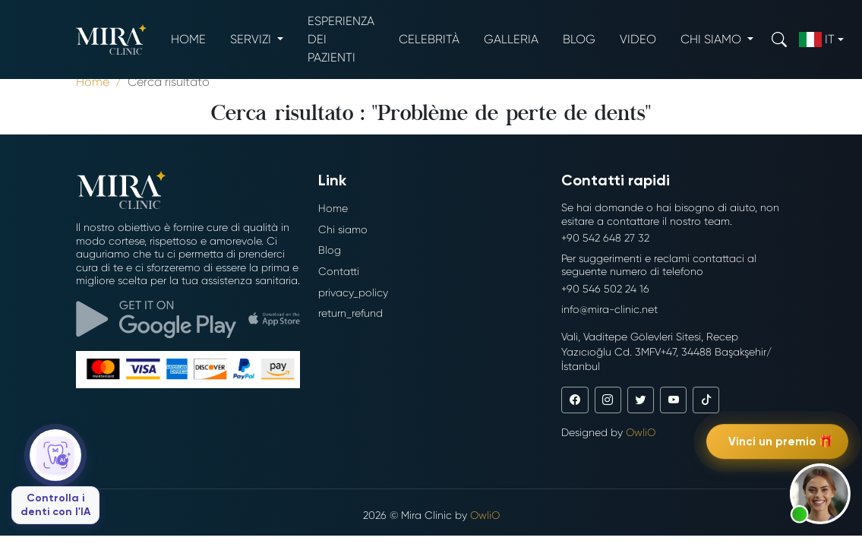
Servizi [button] (252, 39)
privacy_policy (353, 292)
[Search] (779, 39)
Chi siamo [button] (712, 39)
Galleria (511, 39)
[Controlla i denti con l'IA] (55, 476)
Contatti (338, 271)
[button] (820, 493)
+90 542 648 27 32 (605, 238)
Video (638, 39)
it (817, 39)
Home (188, 39)
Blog (579, 39)
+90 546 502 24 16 (605, 289)
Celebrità (429, 39)
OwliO (640, 432)
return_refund (350, 313)
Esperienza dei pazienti (341, 39)
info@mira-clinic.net (609, 309)
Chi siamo (343, 229)
